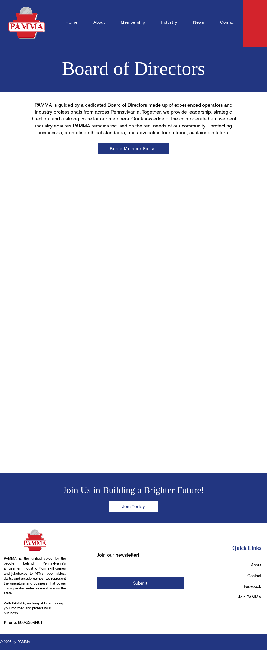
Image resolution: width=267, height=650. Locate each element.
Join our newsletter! (118, 555)
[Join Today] (133, 506)
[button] (99, 22)
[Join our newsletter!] (138, 565)
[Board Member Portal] (133, 148)
